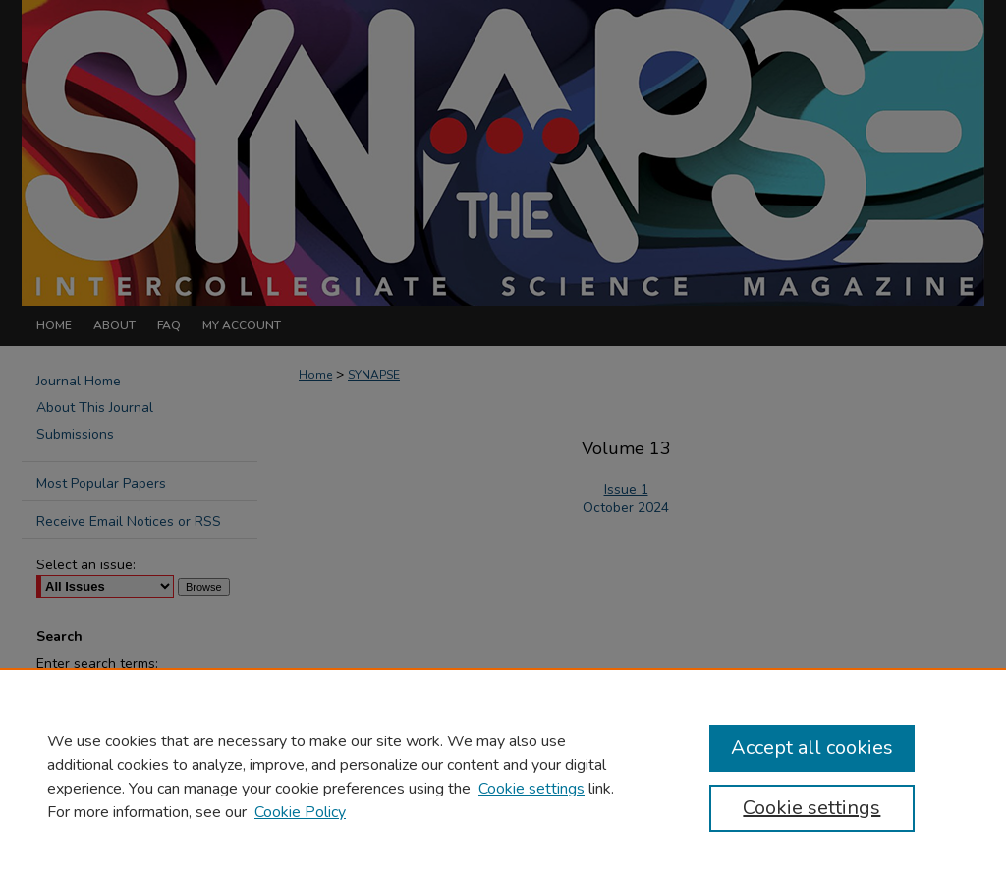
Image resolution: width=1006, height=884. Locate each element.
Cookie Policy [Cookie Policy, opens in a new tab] (300, 812)
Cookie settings (531, 788)
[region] (503, 776)
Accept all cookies (812, 748)
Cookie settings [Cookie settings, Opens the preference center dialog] (811, 808)
